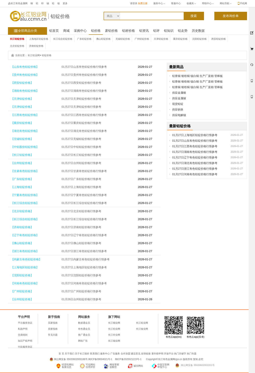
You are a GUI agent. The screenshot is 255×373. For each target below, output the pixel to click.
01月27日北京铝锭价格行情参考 (81, 211)
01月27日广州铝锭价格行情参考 (81, 291)
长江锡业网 (114, 340)
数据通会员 (84, 322)
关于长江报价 (82, 353)
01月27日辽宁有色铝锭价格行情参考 (84, 235)
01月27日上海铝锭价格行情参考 (81, 187)
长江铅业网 (142, 322)
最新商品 (176, 67)
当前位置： (21, 55)
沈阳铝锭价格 (199, 39)
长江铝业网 (34, 55)
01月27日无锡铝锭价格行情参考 (81, 138)
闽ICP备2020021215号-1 (128, 359)
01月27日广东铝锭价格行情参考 (81, 179)
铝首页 (54, 30)
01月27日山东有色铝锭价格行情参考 (84, 66)
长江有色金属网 (17, 3)
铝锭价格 (60, 16)
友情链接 (146, 353)
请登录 (133, 3)
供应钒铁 (177, 109)
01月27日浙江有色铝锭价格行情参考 (84, 251)
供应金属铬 (179, 92)
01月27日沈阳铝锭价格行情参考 (81, 275)
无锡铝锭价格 (123, 39)
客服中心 (176, 3)
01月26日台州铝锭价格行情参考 (81, 299)
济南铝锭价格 (36, 46)
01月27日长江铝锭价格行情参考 (81, 154)
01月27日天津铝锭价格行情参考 (81, 98)
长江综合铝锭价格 (62, 39)
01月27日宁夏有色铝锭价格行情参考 (84, 195)
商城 (66, 30)
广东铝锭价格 (84, 39)
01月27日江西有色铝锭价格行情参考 (84, 114)
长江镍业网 (142, 328)
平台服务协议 (25, 322)
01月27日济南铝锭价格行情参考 (81, 227)
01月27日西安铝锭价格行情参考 (81, 82)
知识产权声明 (25, 340)
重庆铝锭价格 (180, 39)
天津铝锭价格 (161, 39)
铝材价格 (128, 30)
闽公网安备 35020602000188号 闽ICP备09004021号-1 (83, 359)
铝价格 (96, 30)
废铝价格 (111, 30)
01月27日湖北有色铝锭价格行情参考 (84, 130)
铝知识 (169, 30)
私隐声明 (22, 328)
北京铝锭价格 (17, 46)
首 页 (61, 353)
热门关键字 (180, 353)
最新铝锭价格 (180, 126)
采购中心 (80, 30)
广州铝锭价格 (142, 39)
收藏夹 (191, 3)
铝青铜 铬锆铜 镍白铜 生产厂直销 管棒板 (197, 76)
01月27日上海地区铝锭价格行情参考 (84, 267)
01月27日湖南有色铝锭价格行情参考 (84, 90)
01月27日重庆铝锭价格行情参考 (81, 122)
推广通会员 (84, 334)
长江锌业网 (114, 334)
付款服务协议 (25, 346)
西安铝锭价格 (218, 39)
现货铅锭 (177, 103)
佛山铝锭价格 (103, 39)
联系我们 (95, 353)
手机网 (243, 3)
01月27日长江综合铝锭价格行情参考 (84, 203)
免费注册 (142, 3)
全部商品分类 (27, 30)
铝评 (156, 30)
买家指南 (53, 322)
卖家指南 (53, 328)
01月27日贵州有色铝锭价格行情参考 (84, 74)
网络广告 (83, 340)
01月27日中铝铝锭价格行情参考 (81, 146)
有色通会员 (84, 328)
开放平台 (169, 353)
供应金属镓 (179, 98)
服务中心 (159, 3)
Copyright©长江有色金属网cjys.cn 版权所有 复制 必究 (174, 359)
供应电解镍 (179, 115)
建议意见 (135, 353)
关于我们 (69, 353)
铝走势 (182, 30)
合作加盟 (125, 353)
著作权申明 (157, 353)
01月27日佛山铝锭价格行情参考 (81, 243)
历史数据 (198, 30)
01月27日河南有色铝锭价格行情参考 (84, 283)
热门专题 (191, 353)
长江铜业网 (114, 322)
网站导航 (225, 3)
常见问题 (53, 334)
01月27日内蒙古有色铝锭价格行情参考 (86, 259)
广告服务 (115, 353)
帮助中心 (208, 3)
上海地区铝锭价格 (38, 39)
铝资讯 (144, 30)
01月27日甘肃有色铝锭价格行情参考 (84, 171)
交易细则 (22, 334)
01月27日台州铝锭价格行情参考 (81, 163)
